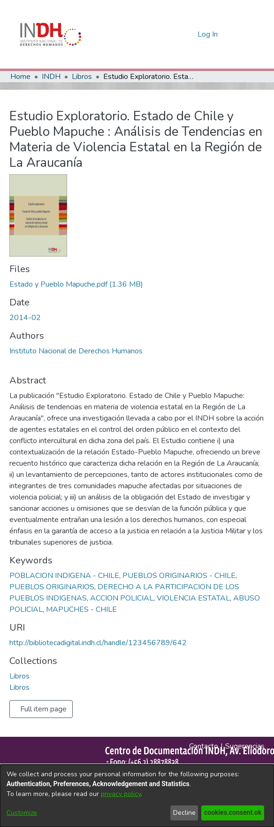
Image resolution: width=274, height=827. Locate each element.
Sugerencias (245, 746)
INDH (51, 76)
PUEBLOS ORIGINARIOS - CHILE (179, 575)
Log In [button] (208, 34)
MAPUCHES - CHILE (81, 609)
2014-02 (25, 317)
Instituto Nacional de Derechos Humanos (76, 351)
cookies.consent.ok (233, 812)
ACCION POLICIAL (121, 598)
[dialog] (137, 796)
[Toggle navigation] (241, 34)
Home (20, 76)
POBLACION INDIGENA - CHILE (64, 575)
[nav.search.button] (175, 34)
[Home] (51, 34)
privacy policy (121, 793)
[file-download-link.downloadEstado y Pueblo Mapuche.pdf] (76, 284)
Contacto (203, 746)
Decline (185, 812)
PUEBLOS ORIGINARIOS (51, 587)
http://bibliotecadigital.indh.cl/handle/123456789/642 (98, 643)
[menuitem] (189, 34)
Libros (82, 76)
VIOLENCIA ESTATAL (193, 598)
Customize (22, 812)
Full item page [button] (43, 709)
